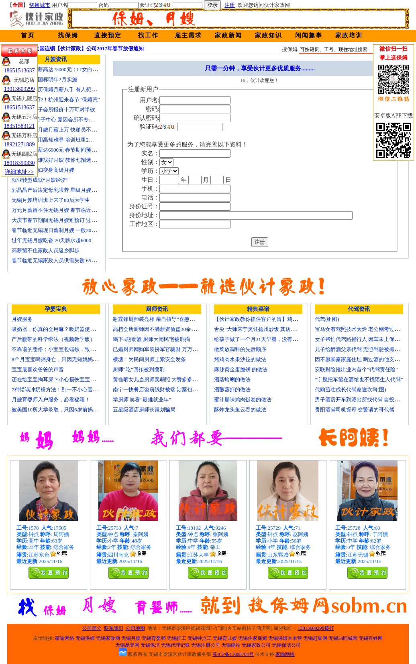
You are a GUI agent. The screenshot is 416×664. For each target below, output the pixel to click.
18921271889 (19, 145)
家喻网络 (64, 638)
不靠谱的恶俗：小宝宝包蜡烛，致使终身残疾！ (66, 349)
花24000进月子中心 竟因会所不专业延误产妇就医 (68, 120)
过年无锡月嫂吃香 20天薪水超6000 (51, 240)
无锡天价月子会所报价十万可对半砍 (53, 110)
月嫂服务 (22, 319)
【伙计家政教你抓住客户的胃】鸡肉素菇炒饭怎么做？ (276, 319)
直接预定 (108, 35)
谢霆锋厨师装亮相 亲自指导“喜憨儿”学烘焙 (163, 319)
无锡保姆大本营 (285, 638)
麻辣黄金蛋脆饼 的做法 (240, 369)
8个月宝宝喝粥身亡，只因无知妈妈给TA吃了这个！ (71, 359)
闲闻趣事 (308, 35)
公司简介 (92, 628)
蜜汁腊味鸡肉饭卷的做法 (242, 400)
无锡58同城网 (342, 638)
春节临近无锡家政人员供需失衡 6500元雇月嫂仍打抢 (72, 260)
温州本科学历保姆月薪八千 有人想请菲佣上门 (64, 89)
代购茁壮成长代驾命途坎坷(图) (350, 389)
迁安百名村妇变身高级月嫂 (43, 170)
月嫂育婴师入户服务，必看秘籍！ (51, 400)
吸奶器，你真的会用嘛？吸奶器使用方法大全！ (66, 329)
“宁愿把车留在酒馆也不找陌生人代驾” (359, 379)
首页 (28, 35)
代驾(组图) (327, 319)
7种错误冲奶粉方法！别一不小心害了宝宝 (60, 389)
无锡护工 (176, 638)
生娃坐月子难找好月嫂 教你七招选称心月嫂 (62, 160)
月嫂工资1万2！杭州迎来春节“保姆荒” (56, 100)
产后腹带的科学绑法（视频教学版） (53, 339)
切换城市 (39, 5)
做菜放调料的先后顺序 (240, 349)
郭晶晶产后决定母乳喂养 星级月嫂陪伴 (57, 190)
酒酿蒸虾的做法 (232, 389)
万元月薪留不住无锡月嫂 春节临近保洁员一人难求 (70, 210)
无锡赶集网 (315, 638)
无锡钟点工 (200, 638)
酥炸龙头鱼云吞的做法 (240, 410)
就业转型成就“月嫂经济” (40, 180)
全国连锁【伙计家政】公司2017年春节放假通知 (89, 48)
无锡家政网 (108, 638)
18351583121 (19, 126)
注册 (229, 5)
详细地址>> (19, 172)
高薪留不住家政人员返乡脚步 (46, 250)
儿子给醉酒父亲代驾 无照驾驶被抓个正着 (362, 349)
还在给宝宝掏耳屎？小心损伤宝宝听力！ (59, 379)
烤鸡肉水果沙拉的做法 (240, 359)
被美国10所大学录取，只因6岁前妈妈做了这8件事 (69, 410)
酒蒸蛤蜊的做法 (232, 379)
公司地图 (135, 628)
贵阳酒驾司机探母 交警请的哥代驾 (354, 410)
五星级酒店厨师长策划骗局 (144, 410)
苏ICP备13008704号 (233, 654)
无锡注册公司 (205, 645)
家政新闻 (228, 35)
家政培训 (349, 35)
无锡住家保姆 (252, 638)
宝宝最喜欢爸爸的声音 (38, 369)
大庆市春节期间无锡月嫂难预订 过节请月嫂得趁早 (70, 220)
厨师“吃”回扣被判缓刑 (139, 369)
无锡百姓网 (371, 638)
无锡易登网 (127, 645)
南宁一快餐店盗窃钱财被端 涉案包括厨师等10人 (168, 389)
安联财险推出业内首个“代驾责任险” (356, 369)
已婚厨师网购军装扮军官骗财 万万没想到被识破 (168, 349)
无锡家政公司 (256, 645)
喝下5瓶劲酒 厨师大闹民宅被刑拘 (151, 339)
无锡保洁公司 (286, 645)
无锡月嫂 (131, 638)
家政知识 (268, 35)
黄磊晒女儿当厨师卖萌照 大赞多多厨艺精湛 (163, 379)
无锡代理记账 (175, 645)
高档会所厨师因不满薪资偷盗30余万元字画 (162, 329)
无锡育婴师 (154, 638)
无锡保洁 (150, 645)
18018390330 (19, 163)
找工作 (148, 35)
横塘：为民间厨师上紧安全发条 (149, 359)
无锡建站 (231, 645)
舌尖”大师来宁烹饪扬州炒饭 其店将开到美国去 (268, 329)
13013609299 (19, 89)
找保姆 (68, 35)
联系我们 (113, 628)
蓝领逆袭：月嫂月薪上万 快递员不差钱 (57, 130)
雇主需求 (188, 35)
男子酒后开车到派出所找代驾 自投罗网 (360, 400)
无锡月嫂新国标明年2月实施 (44, 79)
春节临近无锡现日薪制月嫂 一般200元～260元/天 (68, 230)
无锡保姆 (85, 638)
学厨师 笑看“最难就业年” (142, 400)
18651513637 (19, 71)
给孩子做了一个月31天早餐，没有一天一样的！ (269, 339)
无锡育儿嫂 (225, 638)
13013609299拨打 (316, 628)
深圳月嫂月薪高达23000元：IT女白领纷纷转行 (65, 69)
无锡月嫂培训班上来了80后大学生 (51, 200)
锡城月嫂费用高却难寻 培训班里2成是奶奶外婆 (66, 140)
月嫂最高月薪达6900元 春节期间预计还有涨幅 (64, 150)
